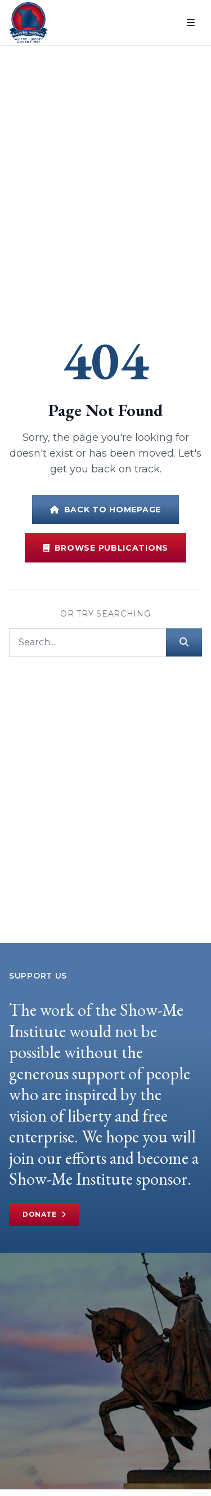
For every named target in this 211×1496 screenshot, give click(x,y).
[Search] (87, 642)
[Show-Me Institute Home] (28, 22)
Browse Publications (105, 548)
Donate (44, 1214)
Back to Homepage (105, 509)
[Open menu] (190, 22)
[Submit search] (184, 642)
